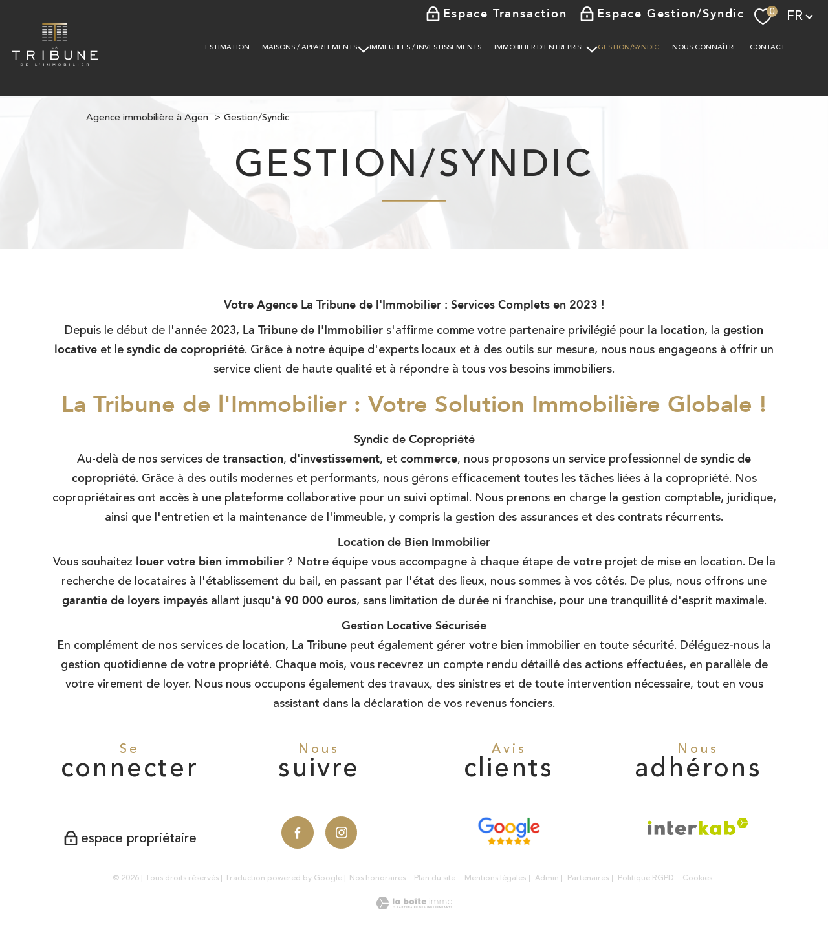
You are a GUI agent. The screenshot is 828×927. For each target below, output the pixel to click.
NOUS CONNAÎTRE (704, 47)
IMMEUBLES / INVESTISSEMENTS (426, 47)
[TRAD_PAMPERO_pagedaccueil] (55, 62)
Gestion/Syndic (629, 47)
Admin (547, 878)
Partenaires (588, 878)
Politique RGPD (646, 878)
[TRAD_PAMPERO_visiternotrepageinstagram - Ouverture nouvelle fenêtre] (341, 832)
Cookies (697, 878)
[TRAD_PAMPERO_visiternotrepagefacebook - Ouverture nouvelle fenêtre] (297, 832)
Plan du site (434, 878)
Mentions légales (495, 878)
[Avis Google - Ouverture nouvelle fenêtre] (508, 831)
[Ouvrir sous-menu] (363, 47)
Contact (768, 47)
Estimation (227, 47)
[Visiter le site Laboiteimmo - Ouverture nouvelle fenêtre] (414, 905)
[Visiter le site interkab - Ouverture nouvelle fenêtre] (698, 826)
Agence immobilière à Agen (147, 117)
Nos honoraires (377, 878)
